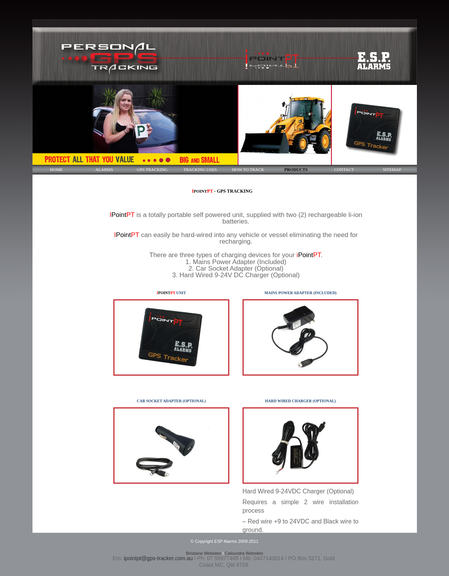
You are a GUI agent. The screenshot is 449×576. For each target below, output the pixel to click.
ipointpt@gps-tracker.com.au (158, 558)
